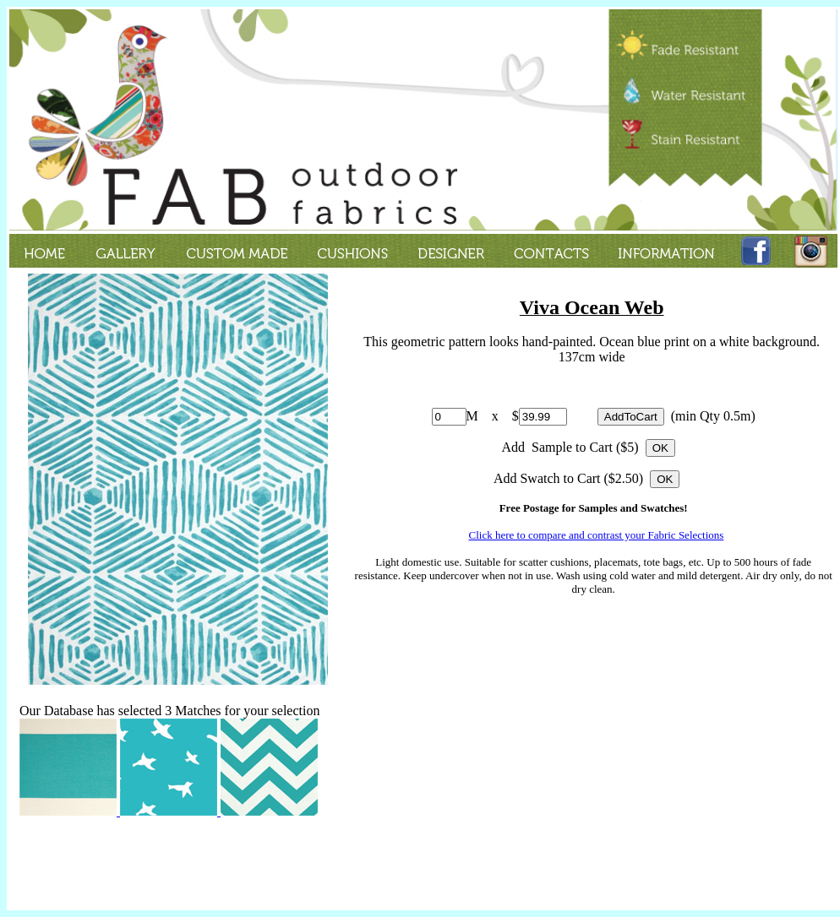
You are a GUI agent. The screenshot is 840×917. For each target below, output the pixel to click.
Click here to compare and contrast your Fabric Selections (596, 535)
